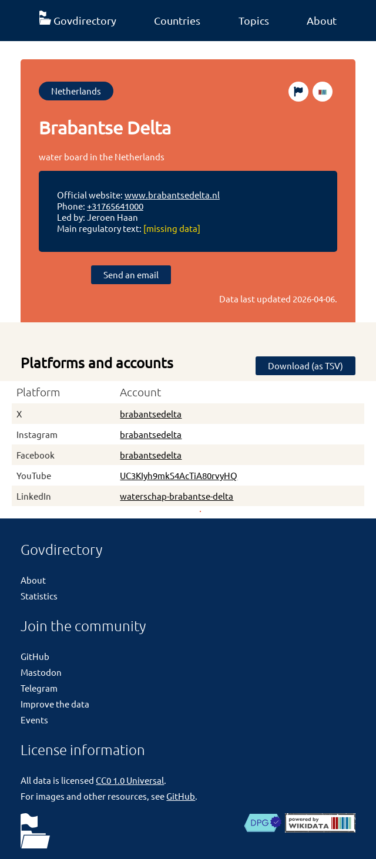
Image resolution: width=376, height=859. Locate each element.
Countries (177, 20)
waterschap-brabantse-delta (176, 495)
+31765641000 (115, 205)
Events (34, 719)
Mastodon (41, 672)
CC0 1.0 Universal (130, 780)
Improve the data (55, 703)
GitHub (35, 656)
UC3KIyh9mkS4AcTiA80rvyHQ (178, 475)
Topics (254, 20)
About (322, 20)
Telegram (39, 687)
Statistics (39, 595)
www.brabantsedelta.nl (172, 194)
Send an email (131, 274)
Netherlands (76, 90)
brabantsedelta (151, 413)
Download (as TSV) (305, 365)
